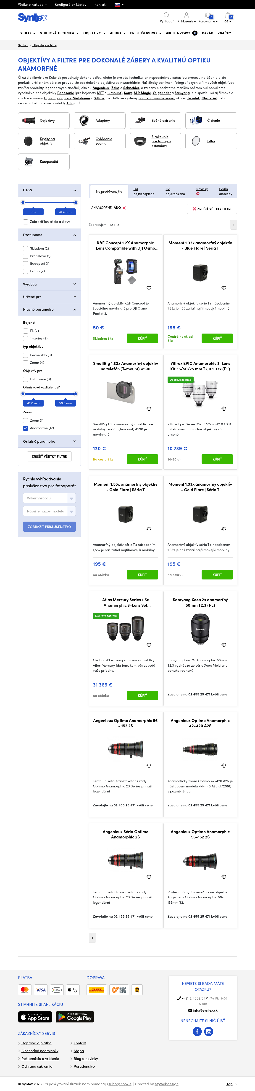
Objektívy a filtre (44, 45)
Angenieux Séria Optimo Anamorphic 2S (125, 834)
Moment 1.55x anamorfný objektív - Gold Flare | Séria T (125, 486)
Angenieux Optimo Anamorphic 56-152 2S (200, 834)
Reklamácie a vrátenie (40, 1058)
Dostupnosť (32, 234)
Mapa (79, 1050)
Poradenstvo (84, 1066)
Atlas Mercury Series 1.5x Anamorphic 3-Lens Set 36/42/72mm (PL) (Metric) (125, 602)
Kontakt (101, 4)
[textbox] (39, 498)
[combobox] (49, 498)
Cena (27, 189)
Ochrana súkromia (37, 1066)
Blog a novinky (86, 1058)
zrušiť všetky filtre (49, 456)
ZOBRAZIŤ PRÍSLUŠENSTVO (49, 526)
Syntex (23, 45)
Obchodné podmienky (39, 1050)
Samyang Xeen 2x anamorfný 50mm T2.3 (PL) (200, 602)
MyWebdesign (167, 1083)
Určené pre (32, 296)
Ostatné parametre (39, 441)
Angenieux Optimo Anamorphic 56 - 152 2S (125, 723)
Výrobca (30, 284)
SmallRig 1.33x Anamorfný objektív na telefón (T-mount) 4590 (125, 366)
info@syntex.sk (205, 1010)
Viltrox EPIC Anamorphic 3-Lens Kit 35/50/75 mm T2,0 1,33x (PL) (200, 366)
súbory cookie (120, 1083)
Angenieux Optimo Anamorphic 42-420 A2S (200, 723)
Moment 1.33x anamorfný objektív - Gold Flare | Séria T (200, 486)
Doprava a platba (36, 1042)
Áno (120, 207)
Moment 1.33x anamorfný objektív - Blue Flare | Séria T (200, 245)
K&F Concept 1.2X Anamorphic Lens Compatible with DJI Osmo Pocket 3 (125, 245)
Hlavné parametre (38, 309)
